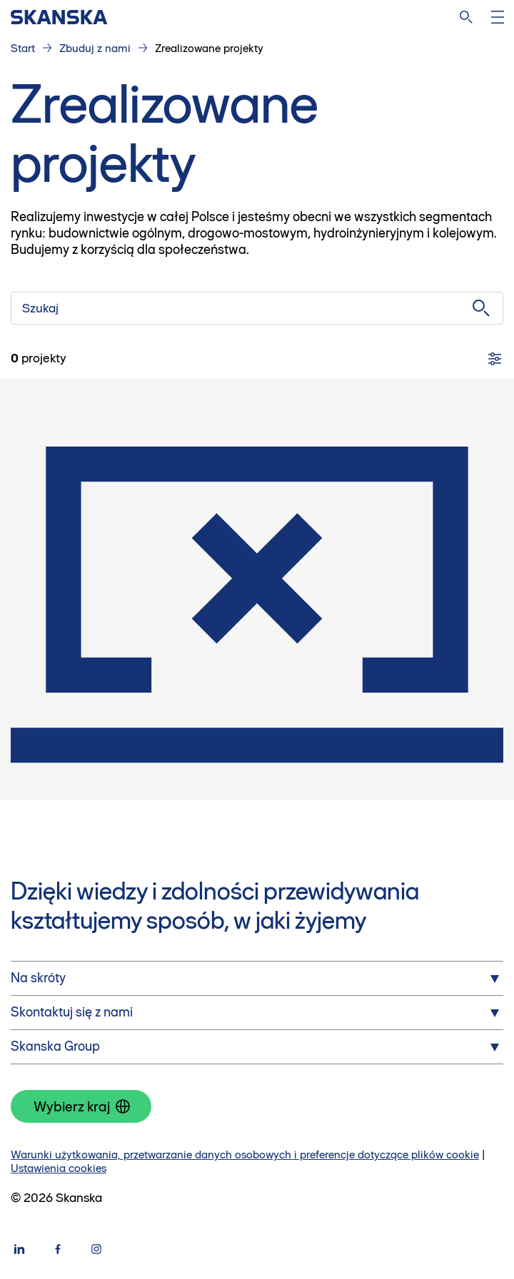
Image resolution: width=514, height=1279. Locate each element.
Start (23, 48)
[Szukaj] (257, 308)
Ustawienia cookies (58, 1168)
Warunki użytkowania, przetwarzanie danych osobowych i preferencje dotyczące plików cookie (245, 1154)
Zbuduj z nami (95, 48)
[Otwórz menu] (497, 17)
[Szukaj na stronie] (466, 17)
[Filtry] (494, 358)
